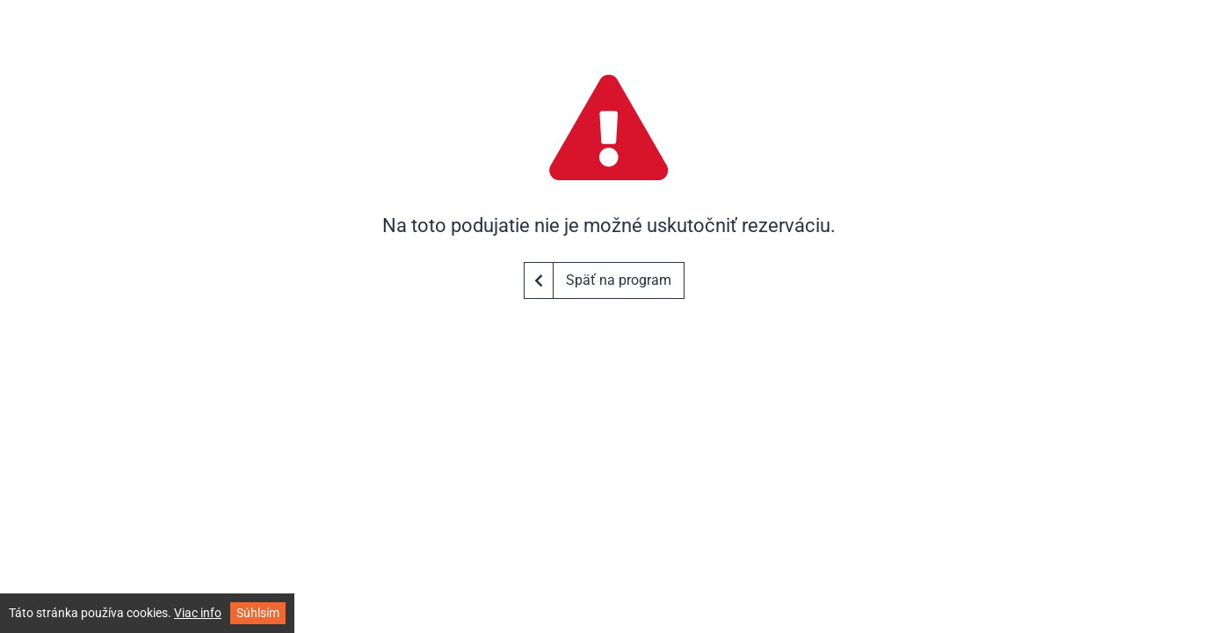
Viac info (197, 613)
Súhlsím (257, 613)
